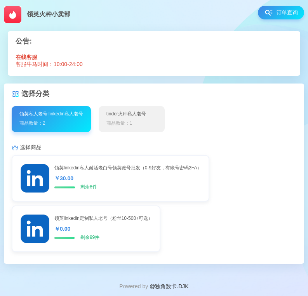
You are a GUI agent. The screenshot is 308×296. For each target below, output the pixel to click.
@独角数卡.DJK (169, 286)
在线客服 (26, 57)
